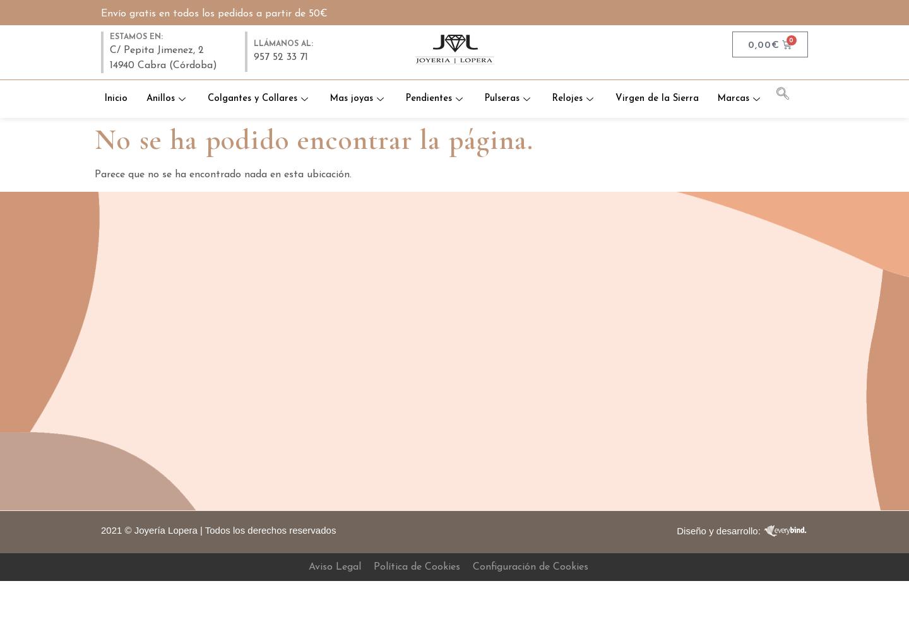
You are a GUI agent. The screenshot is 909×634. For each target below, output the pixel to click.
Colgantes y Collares (289, 86)
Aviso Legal (335, 567)
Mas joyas (389, 86)
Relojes (610, 86)
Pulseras (543, 86)
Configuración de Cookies (530, 567)
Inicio (145, 86)
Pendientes (468, 86)
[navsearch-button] (789, 96)
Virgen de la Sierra (693, 86)
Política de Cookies (417, 567)
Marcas (434, 111)
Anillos (196, 86)
